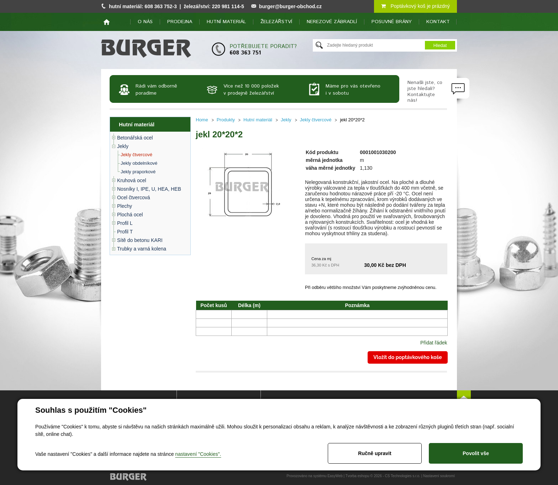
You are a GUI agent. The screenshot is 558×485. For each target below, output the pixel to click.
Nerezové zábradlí (332, 21)
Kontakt (438, 21)
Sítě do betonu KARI (140, 240)
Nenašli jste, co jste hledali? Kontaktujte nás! (424, 91)
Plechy (124, 206)
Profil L (125, 223)
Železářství (276, 21)
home (107, 22)
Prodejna (179, 21)
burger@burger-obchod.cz (290, 6)
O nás (145, 21)
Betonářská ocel (135, 138)
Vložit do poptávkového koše (407, 357)
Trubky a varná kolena (141, 249)
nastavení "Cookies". (198, 454)
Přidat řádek (433, 343)
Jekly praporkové (138, 171)
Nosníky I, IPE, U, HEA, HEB (149, 189)
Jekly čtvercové (136, 154)
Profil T (125, 231)
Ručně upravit (374, 453)
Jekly (122, 146)
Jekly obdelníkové (139, 163)
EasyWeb (335, 476)
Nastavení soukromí (439, 476)
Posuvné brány (392, 21)
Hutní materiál (226, 21)
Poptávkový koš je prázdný (415, 6)
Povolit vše (476, 453)
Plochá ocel (130, 214)
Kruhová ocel (131, 180)
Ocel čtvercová (133, 197)
